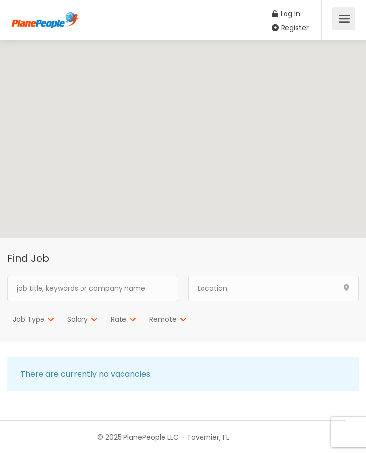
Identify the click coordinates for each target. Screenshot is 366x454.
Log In (286, 14)
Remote (163, 319)
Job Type (28, 319)
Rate (118, 319)
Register (290, 28)
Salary (77, 319)
